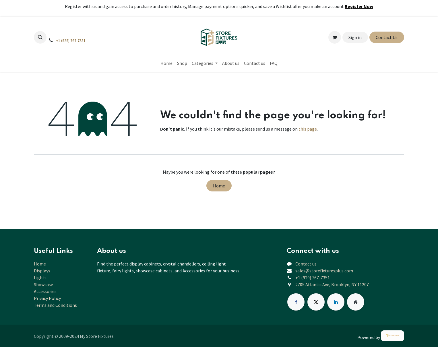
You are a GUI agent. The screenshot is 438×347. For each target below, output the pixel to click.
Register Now (359, 6)
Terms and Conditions (55, 305)
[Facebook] (296, 302)
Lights (40, 277)
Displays (42, 271)
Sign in (355, 37)
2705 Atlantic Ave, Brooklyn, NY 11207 (332, 284)
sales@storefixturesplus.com (324, 271)
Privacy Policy (47, 298)
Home (219, 186)
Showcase (43, 284)
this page (308, 129)
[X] (316, 302)
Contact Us (387, 37)
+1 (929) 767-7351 (71, 40)
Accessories (45, 291)
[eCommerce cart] (334, 37)
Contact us (306, 264)
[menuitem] (166, 63)
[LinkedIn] (335, 302)
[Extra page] (355, 302)
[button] (40, 37)
